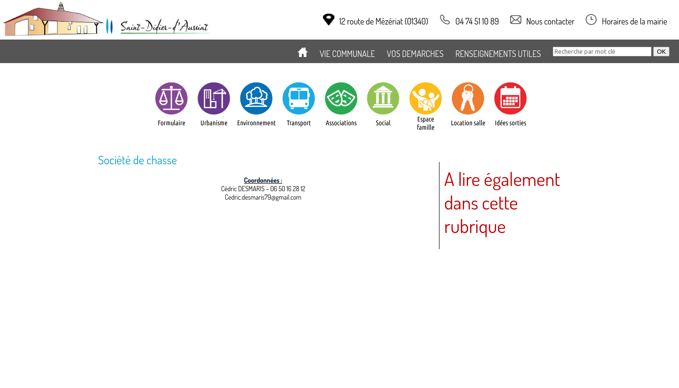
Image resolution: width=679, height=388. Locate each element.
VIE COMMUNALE (347, 53)
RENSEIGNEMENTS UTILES (498, 53)
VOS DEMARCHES (415, 53)
